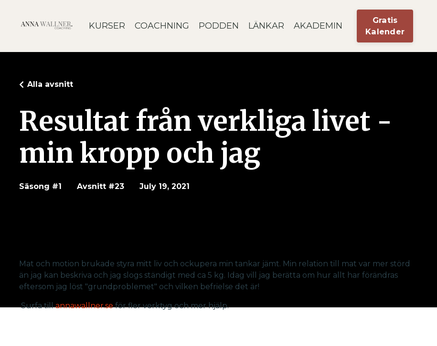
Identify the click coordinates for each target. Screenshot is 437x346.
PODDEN (219, 26)
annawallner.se (84, 305)
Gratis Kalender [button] (385, 25)
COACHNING (162, 26)
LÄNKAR (266, 26)
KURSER (107, 26)
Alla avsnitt (50, 84)
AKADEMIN (318, 26)
